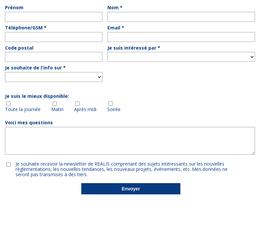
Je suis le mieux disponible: (37, 96)
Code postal (19, 48)
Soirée (114, 109)
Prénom (14, 8)
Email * (115, 28)
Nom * (115, 8)
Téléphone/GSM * (26, 28)
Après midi (85, 109)
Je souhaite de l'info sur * (35, 68)
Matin (57, 109)
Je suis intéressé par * (133, 48)
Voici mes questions (29, 123)
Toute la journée (23, 109)
